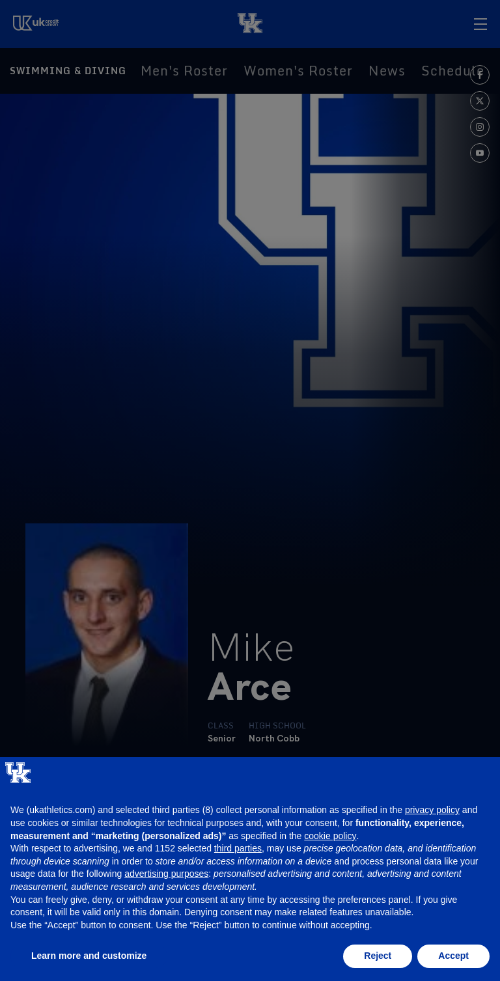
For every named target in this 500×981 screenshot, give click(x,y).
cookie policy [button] (330, 836)
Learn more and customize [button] (88, 955)
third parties (238, 848)
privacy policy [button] (432, 810)
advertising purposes (166, 873)
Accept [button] (453, 955)
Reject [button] (377, 955)
